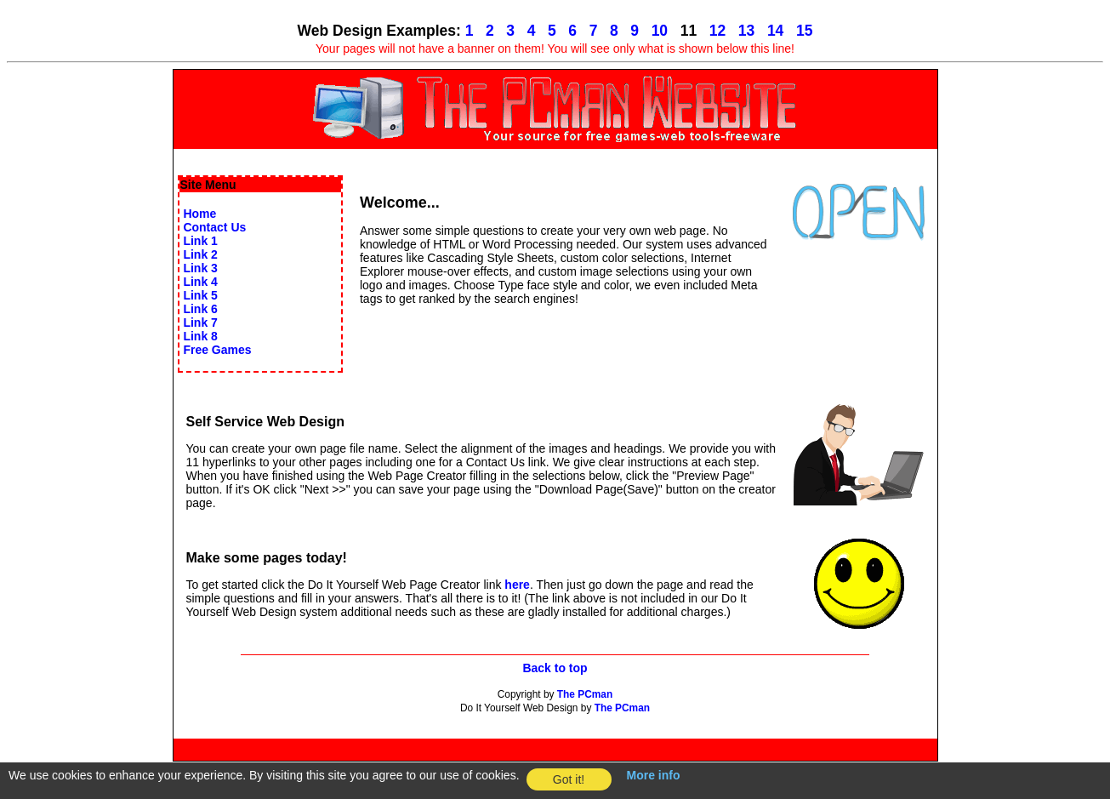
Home (199, 213)
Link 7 (200, 322)
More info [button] (653, 775)
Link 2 (200, 254)
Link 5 (200, 295)
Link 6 (200, 309)
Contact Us (214, 227)
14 (775, 30)
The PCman (584, 694)
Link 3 (200, 268)
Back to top (554, 668)
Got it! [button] (568, 779)
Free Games (217, 350)
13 (746, 30)
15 (804, 30)
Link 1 (200, 241)
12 (717, 30)
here (517, 584)
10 (660, 30)
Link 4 (200, 281)
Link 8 (200, 336)
